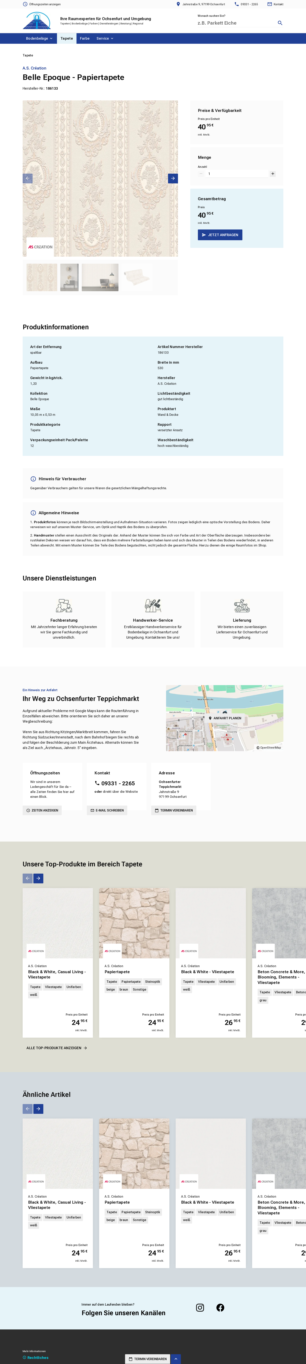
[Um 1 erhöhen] (273, 174)
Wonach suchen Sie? (211, 15)
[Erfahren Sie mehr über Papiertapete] (134, 923)
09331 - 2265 (118, 783)
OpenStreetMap (270, 747)
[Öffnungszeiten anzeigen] (42, 4)
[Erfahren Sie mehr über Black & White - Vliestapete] (211, 923)
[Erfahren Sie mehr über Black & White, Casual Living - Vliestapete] (58, 923)
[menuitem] (40, 38)
